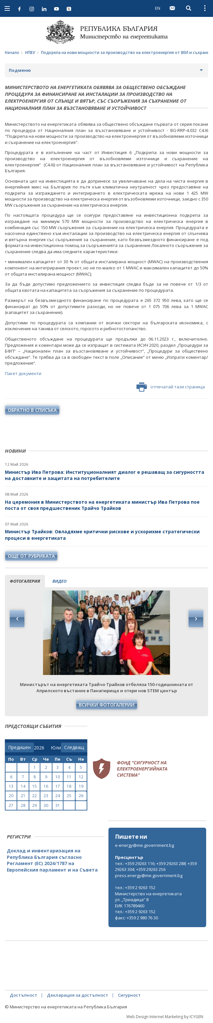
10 (57, 777)
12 (81, 777)
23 (46, 795)
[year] (39, 748)
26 (81, 795)
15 (34, 786)
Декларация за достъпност (77, 995)
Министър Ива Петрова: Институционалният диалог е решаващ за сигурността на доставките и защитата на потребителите (104, 475)
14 (23, 786)
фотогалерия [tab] (25, 581)
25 (69, 795)
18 (69, 786)
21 (23, 795)
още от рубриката (31, 556)
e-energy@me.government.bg (144, 845)
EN (157, 8)
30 (46, 805)
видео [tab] (59, 581)
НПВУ (30, 52)
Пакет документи (23, 373)
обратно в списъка (32, 410)
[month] (56, 748)
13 (11, 786)
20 (11, 795)
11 (69, 777)
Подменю (20, 70)
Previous (17, 619)
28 (23, 805)
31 (57, 805)
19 (81, 786)
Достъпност (23, 995)
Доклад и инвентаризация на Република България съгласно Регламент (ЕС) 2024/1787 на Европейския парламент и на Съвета (52, 860)
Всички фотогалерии (107, 705)
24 (57, 795)
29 (34, 805)
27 (11, 805)
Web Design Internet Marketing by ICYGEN (164, 1016)
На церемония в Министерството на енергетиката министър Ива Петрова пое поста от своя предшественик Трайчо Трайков (102, 505)
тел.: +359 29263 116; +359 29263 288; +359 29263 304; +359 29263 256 (156, 867)
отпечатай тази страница (170, 387)
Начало (12, 52)
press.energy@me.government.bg (148, 875)
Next (195, 619)
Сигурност (129, 995)
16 (46, 786)
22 (34, 795)
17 (57, 786)
